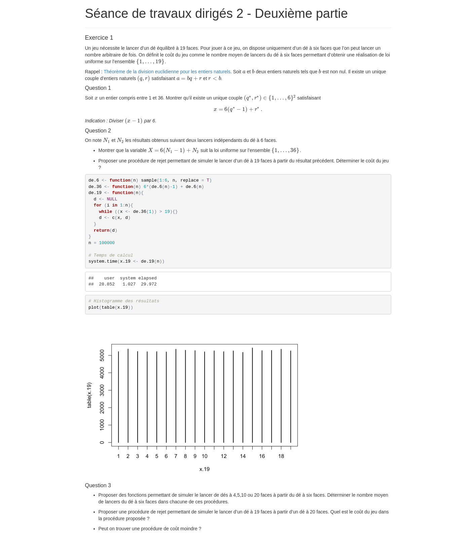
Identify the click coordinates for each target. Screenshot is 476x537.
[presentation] (150, 61)
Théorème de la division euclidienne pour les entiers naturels (167, 71)
